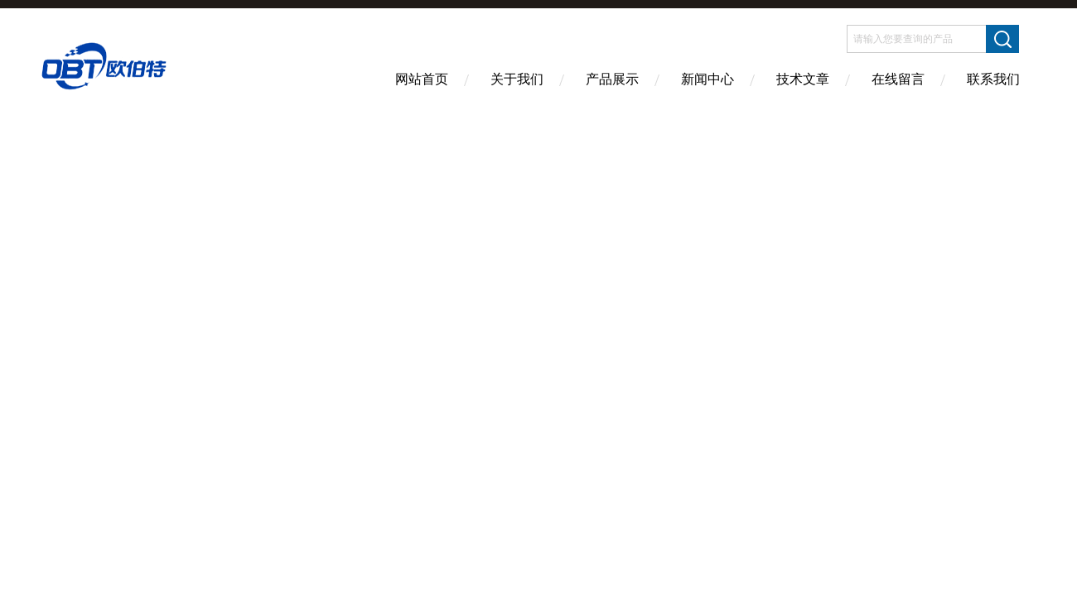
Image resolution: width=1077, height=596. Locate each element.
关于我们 (516, 79)
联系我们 (993, 79)
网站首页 (421, 79)
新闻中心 (707, 79)
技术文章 (802, 79)
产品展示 (612, 79)
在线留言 (898, 79)
